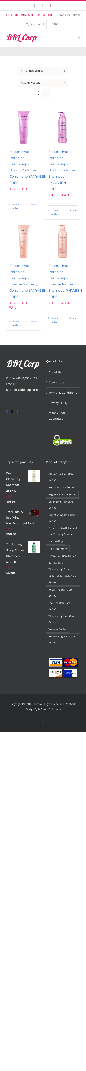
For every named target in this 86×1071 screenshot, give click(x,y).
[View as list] (46, 93)
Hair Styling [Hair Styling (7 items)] (55, 541)
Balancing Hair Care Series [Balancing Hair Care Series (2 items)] (60, 504)
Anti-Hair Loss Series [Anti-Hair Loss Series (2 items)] (61, 487)
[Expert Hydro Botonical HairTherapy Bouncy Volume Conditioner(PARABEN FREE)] (23, 127)
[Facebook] (7, 411)
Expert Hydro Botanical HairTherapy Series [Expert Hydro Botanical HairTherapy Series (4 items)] (62, 531)
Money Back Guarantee (57, 415)
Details (34, 204)
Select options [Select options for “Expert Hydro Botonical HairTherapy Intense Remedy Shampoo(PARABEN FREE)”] (55, 320)
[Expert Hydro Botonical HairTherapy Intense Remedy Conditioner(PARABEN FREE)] (23, 241)
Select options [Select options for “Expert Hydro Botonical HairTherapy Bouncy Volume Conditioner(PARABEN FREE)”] (16, 206)
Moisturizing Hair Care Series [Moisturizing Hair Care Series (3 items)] (62, 579)
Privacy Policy (58, 403)
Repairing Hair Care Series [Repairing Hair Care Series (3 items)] (60, 592)
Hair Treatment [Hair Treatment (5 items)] (57, 548)
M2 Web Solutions (49, 709)
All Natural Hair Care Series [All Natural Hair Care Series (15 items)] (61, 477)
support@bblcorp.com (22, 390)
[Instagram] (17, 411)
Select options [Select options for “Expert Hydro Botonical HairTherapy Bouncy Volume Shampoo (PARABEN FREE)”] (55, 212)
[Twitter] (12, 411)
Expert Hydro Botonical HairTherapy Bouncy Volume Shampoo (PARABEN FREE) (61, 170)
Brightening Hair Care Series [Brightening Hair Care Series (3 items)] (61, 517)
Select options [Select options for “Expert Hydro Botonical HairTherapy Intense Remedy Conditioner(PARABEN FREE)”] (16, 323)
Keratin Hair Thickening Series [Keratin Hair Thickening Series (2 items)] (59, 566)
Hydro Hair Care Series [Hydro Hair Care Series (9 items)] (62, 555)
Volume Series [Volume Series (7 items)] (57, 629)
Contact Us (56, 382)
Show (30, 82)
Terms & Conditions (63, 392)
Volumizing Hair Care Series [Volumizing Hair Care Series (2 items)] (61, 639)
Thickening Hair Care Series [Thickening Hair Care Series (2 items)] (61, 619)
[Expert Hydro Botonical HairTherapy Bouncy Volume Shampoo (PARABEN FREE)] (62, 127)
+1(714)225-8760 (27, 378)
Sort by (32, 70)
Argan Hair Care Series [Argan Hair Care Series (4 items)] (62, 494)
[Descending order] (64, 71)
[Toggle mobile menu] (79, 37)
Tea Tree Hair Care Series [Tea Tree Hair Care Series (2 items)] (59, 605)
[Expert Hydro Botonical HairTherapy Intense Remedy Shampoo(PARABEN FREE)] (62, 241)
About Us (55, 372)
